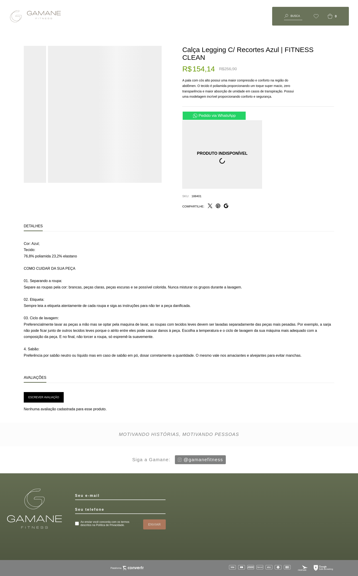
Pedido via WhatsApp (217, 115)
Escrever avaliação (43, 397)
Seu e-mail (87, 495)
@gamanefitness (200, 459)
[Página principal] (36, 16)
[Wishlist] (316, 16)
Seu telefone (90, 509)
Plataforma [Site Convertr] (127, 568)
